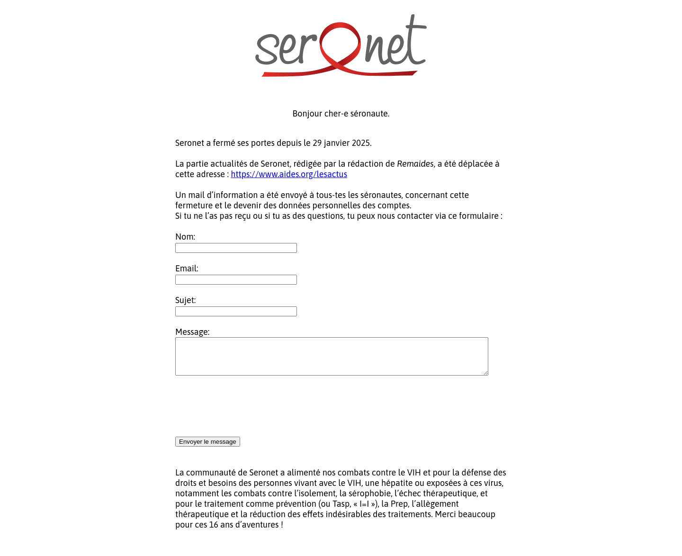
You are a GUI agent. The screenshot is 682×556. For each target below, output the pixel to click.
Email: (186, 268)
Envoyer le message (207, 448)
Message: (192, 332)
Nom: (185, 237)
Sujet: (185, 300)
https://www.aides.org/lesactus (289, 174)
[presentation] (247, 413)
